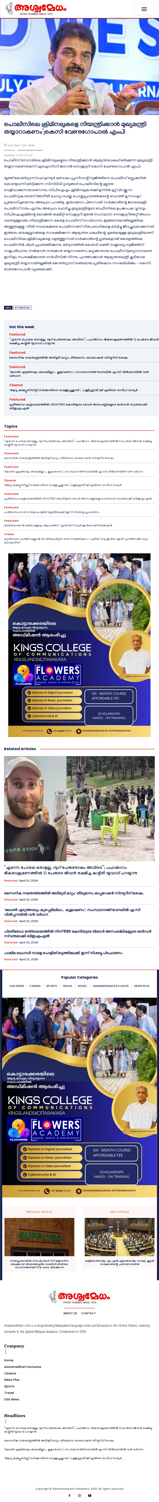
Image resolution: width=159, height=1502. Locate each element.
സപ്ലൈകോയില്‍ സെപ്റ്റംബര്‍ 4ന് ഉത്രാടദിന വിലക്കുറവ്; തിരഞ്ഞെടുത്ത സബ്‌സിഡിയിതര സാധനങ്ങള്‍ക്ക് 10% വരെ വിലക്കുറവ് (39, 1264)
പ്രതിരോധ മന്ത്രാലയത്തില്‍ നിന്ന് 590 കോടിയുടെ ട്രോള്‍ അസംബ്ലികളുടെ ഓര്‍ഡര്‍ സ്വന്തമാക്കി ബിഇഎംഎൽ (78, 499)
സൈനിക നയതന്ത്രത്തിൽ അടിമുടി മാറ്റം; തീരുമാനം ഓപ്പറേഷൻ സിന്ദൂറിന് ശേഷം (68, 358)
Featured (17, 334)
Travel (9, 534)
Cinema (16, 385)
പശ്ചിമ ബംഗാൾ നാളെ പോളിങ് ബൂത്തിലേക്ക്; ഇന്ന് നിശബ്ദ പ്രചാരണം (51, 512)
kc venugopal (22, 308)
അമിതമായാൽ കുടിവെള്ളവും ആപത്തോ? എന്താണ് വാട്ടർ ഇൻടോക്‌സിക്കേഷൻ (58, 525)
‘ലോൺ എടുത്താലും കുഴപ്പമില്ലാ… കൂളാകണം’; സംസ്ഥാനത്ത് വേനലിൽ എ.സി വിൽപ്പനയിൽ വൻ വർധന (73, 471)
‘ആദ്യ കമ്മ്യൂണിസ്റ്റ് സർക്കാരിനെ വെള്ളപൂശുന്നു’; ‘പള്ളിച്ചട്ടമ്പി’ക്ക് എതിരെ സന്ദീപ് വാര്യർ (73, 391)
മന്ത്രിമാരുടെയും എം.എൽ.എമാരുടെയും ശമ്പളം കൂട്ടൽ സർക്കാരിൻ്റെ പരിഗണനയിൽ (119, 1263)
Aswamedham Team (29, 150)
